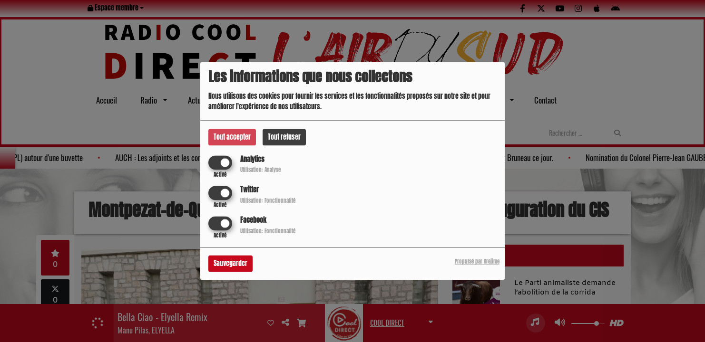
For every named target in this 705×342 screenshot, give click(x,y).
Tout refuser (284, 137)
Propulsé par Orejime (477, 262)
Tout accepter (232, 137)
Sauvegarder (230, 264)
